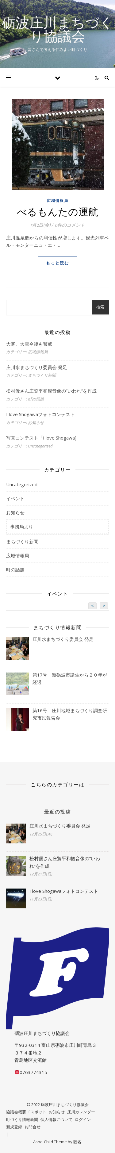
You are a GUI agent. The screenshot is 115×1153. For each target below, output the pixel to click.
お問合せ (32, 1127)
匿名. (77, 1141)
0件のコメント (70, 225)
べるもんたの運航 (57, 211)
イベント (15, 498)
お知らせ (15, 512)
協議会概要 (16, 1112)
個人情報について (56, 1119)
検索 (100, 307)
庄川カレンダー (81, 1112)
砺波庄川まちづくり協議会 (57, 29)
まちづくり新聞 (22, 541)
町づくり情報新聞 (22, 1119)
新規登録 (14, 1127)
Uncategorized (21, 484)
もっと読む (57, 263)
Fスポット (37, 1112)
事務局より (21, 526)
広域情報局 (57, 200)
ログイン (83, 1119)
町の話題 (15, 569)
